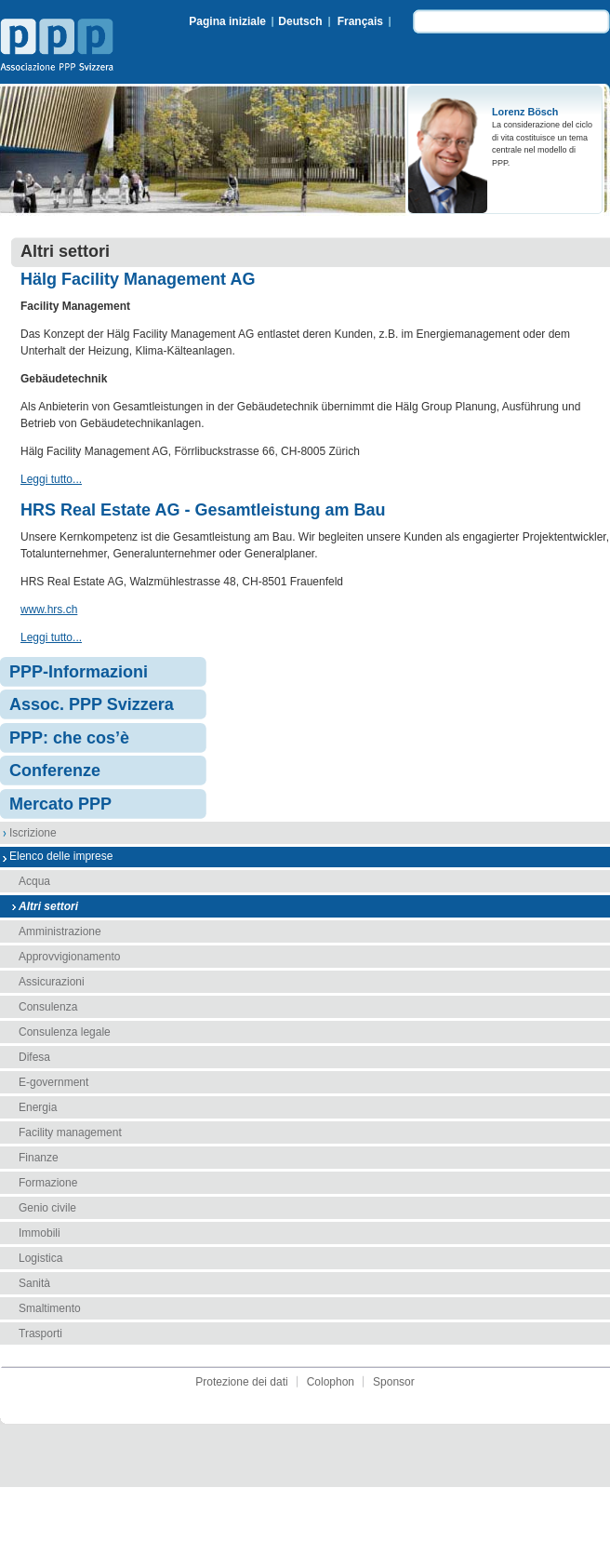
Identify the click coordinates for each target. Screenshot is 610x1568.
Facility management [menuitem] (70, 1132)
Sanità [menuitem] (34, 1283)
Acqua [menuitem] (34, 881)
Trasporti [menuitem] (40, 1333)
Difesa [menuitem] (34, 1057)
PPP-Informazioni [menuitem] (78, 672)
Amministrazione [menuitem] (60, 931)
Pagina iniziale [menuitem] (227, 21)
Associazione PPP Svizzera (60, 47)
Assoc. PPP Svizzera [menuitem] (91, 704)
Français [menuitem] (360, 21)
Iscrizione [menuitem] (33, 832)
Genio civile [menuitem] (47, 1207)
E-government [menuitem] (53, 1082)
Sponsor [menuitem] (394, 1381)
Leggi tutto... (51, 479)
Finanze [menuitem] (39, 1157)
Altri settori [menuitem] (48, 906)
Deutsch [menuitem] (300, 21)
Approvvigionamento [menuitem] (69, 956)
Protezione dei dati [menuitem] (241, 1381)
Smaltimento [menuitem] (50, 1308)
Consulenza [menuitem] (48, 1006)
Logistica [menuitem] (40, 1258)
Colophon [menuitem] (330, 1381)
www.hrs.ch (48, 609)
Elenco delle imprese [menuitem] (61, 856)
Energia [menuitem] (38, 1107)
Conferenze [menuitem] (54, 770)
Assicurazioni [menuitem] (52, 981)
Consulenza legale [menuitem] (65, 1032)
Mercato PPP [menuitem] (60, 804)
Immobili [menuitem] (39, 1233)
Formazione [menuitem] (48, 1182)
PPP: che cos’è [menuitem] (69, 738)
